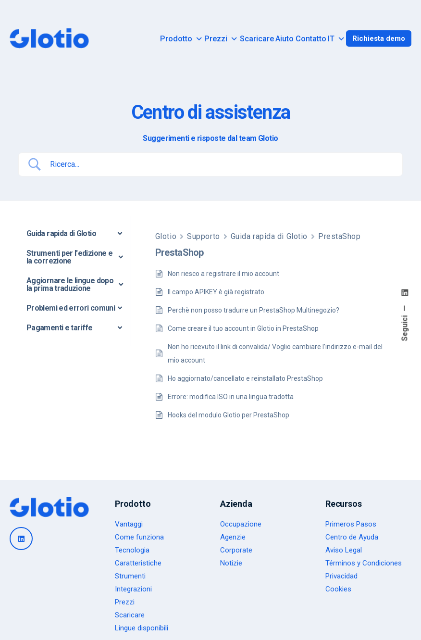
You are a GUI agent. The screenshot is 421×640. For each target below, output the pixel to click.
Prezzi (221, 39)
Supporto (203, 236)
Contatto (311, 39)
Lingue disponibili (141, 628)
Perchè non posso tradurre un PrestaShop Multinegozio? (253, 310)
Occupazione (240, 524)
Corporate (236, 550)
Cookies (338, 589)
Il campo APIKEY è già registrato (216, 292)
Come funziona (139, 537)
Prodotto (181, 39)
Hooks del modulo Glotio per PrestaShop (228, 415)
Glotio (165, 236)
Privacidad (341, 576)
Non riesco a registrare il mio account (223, 273)
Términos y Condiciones (363, 563)
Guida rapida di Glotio (269, 236)
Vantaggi (129, 524)
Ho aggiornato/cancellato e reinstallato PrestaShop (245, 378)
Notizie (231, 563)
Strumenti (130, 576)
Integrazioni (133, 589)
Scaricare (257, 39)
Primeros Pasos (350, 524)
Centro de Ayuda (351, 537)
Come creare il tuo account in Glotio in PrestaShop (243, 328)
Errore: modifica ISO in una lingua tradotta (231, 397)
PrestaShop (339, 236)
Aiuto (284, 39)
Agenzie (233, 537)
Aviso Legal (343, 550)
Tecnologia (132, 550)
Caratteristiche (138, 563)
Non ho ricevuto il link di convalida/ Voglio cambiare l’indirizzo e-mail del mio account (275, 353)
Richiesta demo (378, 38)
